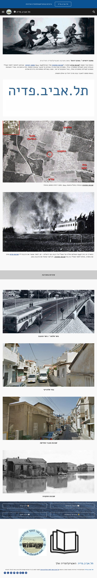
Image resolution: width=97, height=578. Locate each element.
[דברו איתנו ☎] (25, 514)
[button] (3, 11)
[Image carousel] (48, 98)
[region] (48, 4)
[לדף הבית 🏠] (25, 506)
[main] (48, 66)
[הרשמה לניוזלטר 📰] (72, 506)
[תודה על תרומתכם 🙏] (72, 514)
